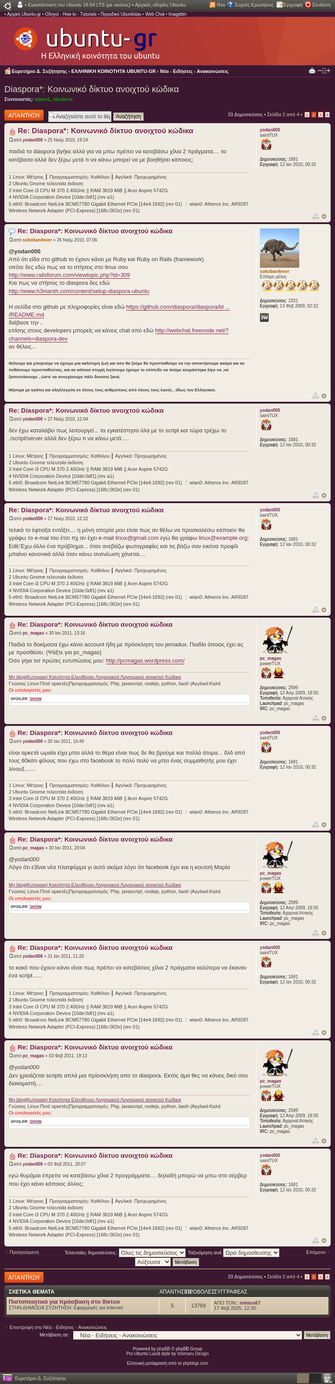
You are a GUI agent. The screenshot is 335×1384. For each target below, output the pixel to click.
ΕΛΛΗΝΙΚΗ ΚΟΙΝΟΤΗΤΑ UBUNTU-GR (114, 71)
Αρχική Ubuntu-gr (24, 14)
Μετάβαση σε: (54, 1334)
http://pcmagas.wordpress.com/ (145, 660)
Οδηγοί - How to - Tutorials (70, 14)
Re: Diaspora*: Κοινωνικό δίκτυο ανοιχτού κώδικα (106, 131)
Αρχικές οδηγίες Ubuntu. (161, 4)
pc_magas (33, 633)
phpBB (163, 1348)
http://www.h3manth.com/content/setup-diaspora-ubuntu (79, 291)
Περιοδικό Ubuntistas (120, 14)
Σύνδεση (321, 4)
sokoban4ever (37, 240)
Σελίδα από (283, 114)
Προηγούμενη (24, 1252)
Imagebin (177, 14)
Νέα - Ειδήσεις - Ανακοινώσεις (194, 71)
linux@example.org (222, 538)
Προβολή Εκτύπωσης (312, 70)
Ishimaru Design (193, 1353)
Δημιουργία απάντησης (24, 115)
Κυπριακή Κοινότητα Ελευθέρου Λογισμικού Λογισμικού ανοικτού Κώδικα (104, 677)
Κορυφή (323, 216)
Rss (221, 4)
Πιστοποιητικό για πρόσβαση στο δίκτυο (64, 1301)
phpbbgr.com (195, 1363)
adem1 (42, 99)
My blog (17, 677)
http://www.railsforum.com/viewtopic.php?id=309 (69, 275)
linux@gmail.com (137, 538)
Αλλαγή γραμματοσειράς (324, 71)
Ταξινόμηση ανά (234, 1252)
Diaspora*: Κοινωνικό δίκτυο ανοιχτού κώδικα (91, 89)
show (35, 699)
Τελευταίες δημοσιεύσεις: (125, 1252)
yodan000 (33, 140)
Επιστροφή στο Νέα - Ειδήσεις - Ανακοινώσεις (58, 1327)
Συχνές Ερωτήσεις (254, 4)
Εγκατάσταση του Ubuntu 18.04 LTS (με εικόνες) (79, 4)
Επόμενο (315, 1252)
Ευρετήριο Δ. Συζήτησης (39, 71)
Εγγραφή (293, 4)
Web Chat (154, 14)
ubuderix (62, 99)
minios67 (249, 1302)
